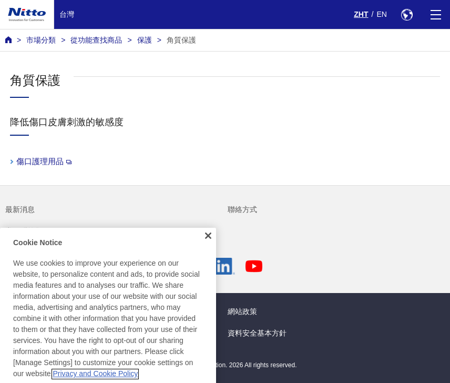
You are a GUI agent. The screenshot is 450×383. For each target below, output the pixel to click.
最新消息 (20, 209)
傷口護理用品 (43, 161)
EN (381, 14)
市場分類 (41, 40)
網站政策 (242, 311)
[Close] (208, 246)
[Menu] (435, 14)
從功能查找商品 (96, 40)
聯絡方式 (242, 209)
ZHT (361, 14)
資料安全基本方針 (257, 333)
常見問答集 (23, 231)
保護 (144, 40)
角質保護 (181, 40)
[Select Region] (406, 14)
